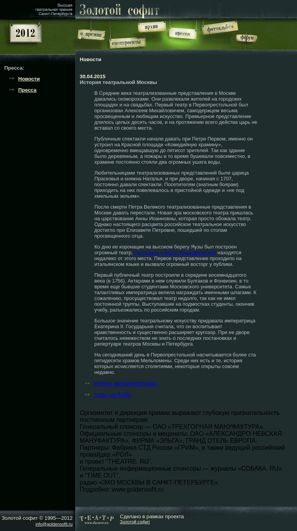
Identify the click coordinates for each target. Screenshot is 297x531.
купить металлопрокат (126, 383)
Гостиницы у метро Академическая (175, 252)
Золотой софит (135, 521)
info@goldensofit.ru (54, 524)
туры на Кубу (112, 394)
